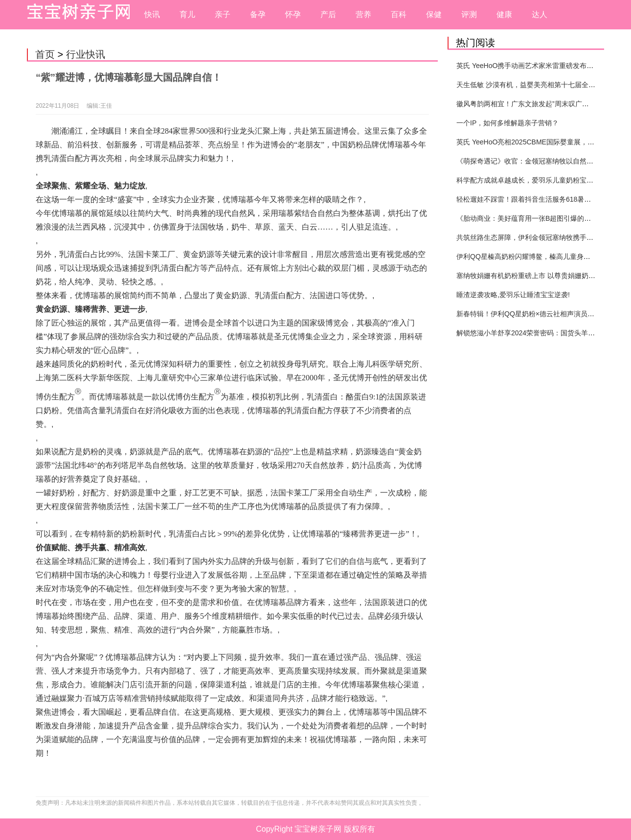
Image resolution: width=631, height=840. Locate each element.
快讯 (152, 14)
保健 (434, 14)
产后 (328, 14)
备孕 (258, 14)
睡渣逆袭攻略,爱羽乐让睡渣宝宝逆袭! (513, 295)
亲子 (222, 14)
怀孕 (293, 14)
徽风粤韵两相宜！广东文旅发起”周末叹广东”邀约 (530, 104)
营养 (363, 14)
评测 (469, 14)
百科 (398, 14)
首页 (45, 54)
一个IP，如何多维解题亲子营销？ (507, 123)
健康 (504, 14)
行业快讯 (85, 54)
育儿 (187, 14)
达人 (539, 14)
